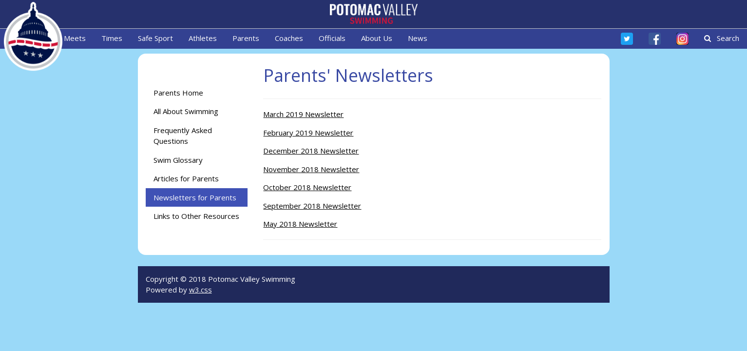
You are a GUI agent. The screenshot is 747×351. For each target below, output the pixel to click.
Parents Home (178, 93)
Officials (332, 38)
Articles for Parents (186, 178)
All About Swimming (185, 111)
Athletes (203, 38)
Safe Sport (155, 38)
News (417, 38)
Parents (245, 38)
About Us (376, 38)
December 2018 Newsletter (311, 151)
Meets (75, 38)
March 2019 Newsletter (303, 114)
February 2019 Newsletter (308, 132)
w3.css (200, 289)
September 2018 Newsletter (312, 206)
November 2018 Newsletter (311, 169)
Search (721, 38)
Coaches (289, 38)
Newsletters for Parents (194, 197)
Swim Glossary (178, 160)
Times (111, 38)
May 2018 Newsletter (300, 224)
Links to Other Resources (196, 216)
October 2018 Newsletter (307, 187)
